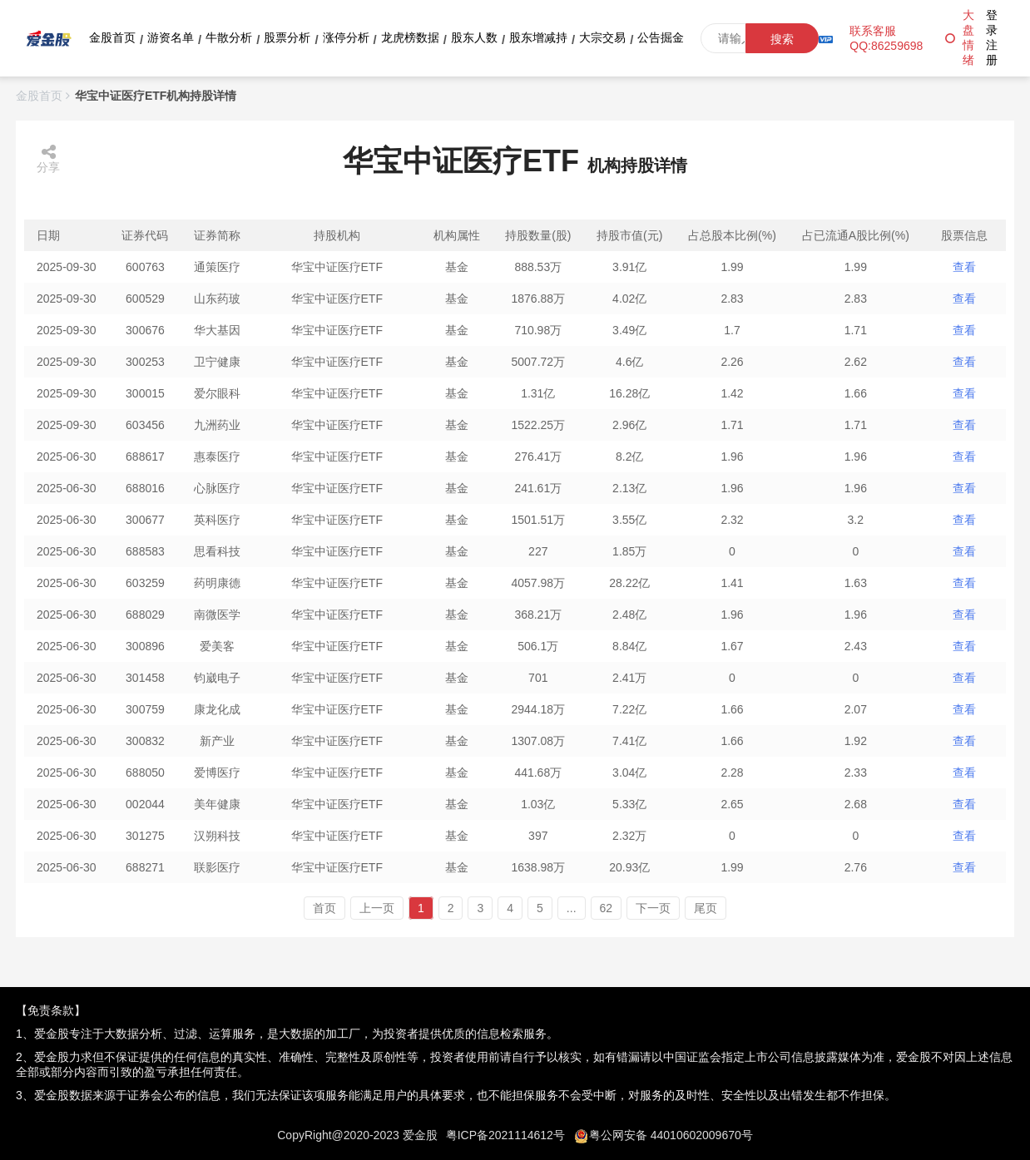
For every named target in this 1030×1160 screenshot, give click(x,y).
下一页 (653, 908)
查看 (964, 267)
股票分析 (287, 37)
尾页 (705, 908)
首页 (324, 908)
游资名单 (170, 37)
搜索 (782, 39)
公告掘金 (660, 37)
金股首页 (112, 37)
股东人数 (474, 37)
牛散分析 (229, 37)
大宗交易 (602, 37)
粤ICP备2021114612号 (505, 1135)
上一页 (376, 908)
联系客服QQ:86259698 (886, 38)
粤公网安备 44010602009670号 (671, 1135)
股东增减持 (538, 37)
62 (606, 908)
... (572, 908)
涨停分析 (346, 37)
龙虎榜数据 (410, 37)
